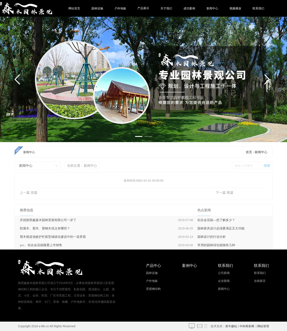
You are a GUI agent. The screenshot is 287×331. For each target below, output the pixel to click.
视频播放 (235, 8)
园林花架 (143, 142)
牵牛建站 (231, 326)
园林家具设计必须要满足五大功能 (221, 228)
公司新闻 (224, 273)
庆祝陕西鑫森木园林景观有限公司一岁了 (48, 220)
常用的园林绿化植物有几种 (216, 245)
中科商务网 (247, 326)
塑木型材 (143, 192)
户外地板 (120, 8)
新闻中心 (212, 8)
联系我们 (258, 8)
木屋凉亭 (143, 158)
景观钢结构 (153, 288)
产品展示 (143, 8)
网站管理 (263, 326)
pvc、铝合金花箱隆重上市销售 (41, 245)
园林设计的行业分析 (211, 236)
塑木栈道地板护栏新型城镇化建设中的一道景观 (53, 236)
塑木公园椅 (143, 175)
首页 (249, 152)
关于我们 (166, 8)
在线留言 (260, 281)
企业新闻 (224, 281)
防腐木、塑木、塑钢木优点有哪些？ (45, 228)
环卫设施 (143, 209)
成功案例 (189, 8)
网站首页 (74, 8)
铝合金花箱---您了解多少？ (216, 220)
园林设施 (97, 8)
